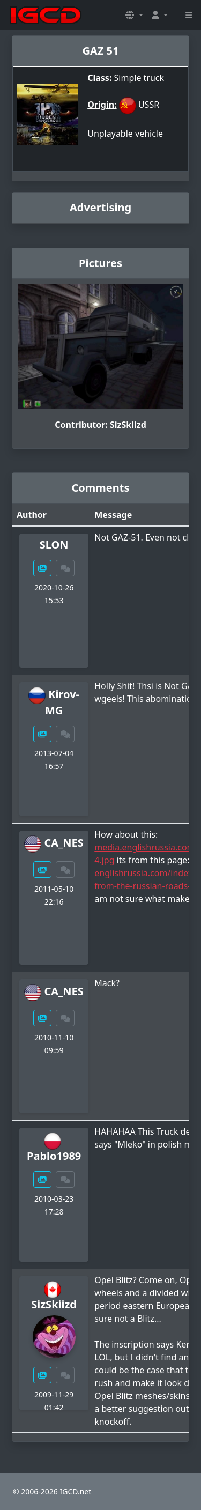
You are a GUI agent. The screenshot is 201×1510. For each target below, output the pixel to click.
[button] (134, 15)
